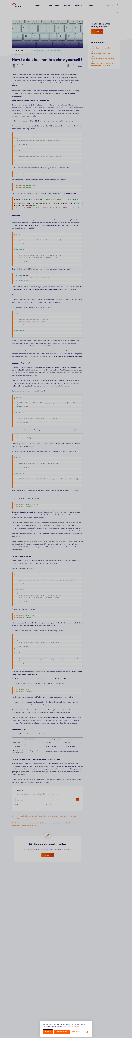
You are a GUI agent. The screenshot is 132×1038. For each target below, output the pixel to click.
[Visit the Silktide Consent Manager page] (87, 1032)
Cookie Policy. (75, 1026)
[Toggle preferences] (76, 1032)
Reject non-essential (62, 1031)
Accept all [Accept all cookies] (48, 1031)
